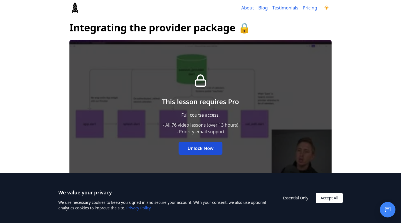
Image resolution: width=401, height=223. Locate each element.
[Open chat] (387, 209)
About (247, 8)
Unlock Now (200, 148)
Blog (263, 8)
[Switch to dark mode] (327, 8)
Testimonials (285, 8)
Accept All (329, 198)
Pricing (310, 8)
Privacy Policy (138, 208)
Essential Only (295, 198)
